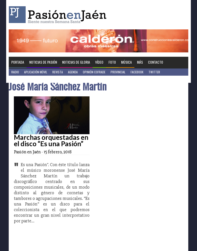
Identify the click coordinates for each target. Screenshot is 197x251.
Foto (112, 62)
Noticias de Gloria (76, 62)
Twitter (154, 72)
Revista (57, 72)
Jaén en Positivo (22, 79)
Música (126, 62)
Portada (17, 62)
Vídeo (99, 62)
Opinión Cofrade (94, 72)
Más (140, 62)
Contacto (155, 62)
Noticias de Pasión (43, 62)
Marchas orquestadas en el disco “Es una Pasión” (51, 140)
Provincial (118, 72)
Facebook (137, 72)
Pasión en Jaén (59, 14)
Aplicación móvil (35, 72)
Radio (15, 72)
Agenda (73, 72)
